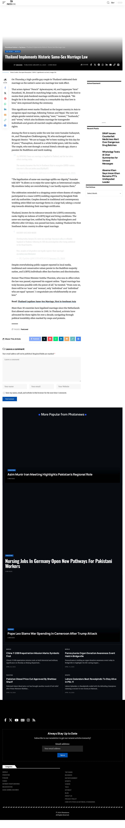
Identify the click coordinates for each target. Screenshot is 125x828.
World (17, 51)
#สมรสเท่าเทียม (23, 168)
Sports (67, 682)
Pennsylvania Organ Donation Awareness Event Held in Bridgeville (90, 662)
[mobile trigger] (5, 2)
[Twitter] (10, 727)
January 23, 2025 (58, 262)
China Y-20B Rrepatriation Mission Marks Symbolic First (32, 662)
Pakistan (11, 478)
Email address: (62, 754)
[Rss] (34, 727)
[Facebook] (5, 727)
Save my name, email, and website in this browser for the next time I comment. (36, 400)
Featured (25, 333)
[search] (108, 3)
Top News (9, 51)
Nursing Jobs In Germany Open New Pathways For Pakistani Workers (58, 571)
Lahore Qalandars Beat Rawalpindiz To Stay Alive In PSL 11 (90, 688)
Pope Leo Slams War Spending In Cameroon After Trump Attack (52, 641)
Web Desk (20, 65)
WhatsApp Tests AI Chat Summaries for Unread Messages (111, 157)
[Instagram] (28, 727)
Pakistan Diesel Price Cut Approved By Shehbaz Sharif (31, 688)
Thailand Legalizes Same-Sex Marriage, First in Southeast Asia (49, 305)
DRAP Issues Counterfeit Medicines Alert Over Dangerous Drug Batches (110, 139)
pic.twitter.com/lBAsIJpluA (27, 257)
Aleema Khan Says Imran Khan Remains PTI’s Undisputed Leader (111, 176)
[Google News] (23, 727)
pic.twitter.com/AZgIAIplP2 (40, 168)
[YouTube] (16, 727)
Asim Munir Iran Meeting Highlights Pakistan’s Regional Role (50, 482)
